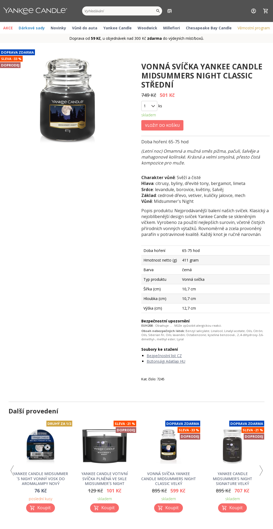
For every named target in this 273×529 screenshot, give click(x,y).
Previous (12, 470)
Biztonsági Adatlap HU (166, 361)
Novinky (58, 27)
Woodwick (147, 27)
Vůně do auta (84, 27)
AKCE (8, 27)
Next (261, 470)
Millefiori (171, 27)
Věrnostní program (254, 27)
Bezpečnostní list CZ (164, 355)
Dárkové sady (32, 27)
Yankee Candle (117, 27)
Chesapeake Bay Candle (209, 27)
